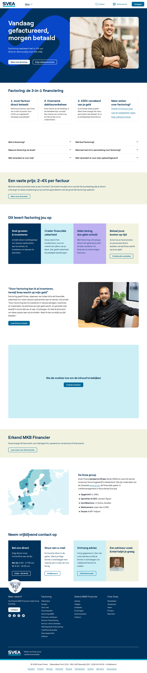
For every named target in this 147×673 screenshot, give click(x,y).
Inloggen (138, 4)
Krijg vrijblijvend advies (44, 62)
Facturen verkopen (49, 617)
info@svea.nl (52, 573)
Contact (14, 610)
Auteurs (77, 617)
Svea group (95, 485)
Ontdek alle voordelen (121, 256)
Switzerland (80, 669)
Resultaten (111, 601)
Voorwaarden (47, 610)
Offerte (44, 636)
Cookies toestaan (73, 385)
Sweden (31, 669)
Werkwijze (45, 601)
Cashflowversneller (49, 630)
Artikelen (78, 607)
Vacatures (111, 604)
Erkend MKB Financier (85, 596)
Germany (100, 669)
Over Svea (112, 596)
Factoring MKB (47, 614)
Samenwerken (80, 614)
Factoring (46, 596)
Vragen (77, 604)
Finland (40, 669)
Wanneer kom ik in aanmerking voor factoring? (107, 149)
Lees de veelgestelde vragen (123, 113)
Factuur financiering (49, 620)
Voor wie (45, 607)
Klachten (111, 614)
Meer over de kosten (19, 196)
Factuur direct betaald (50, 623)
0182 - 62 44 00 (21, 573)
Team (109, 607)
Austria (90, 669)
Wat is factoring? (40, 141)
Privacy (110, 610)
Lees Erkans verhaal (19, 323)
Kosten (44, 604)
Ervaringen (78, 610)
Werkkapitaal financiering (52, 627)
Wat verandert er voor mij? (40, 157)
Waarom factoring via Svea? (40, 149)
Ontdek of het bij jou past (122, 108)
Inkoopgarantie (47, 633)
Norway (49, 669)
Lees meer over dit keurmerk (23, 450)
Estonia (69, 669)
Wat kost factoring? (107, 141)
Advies (77, 601)
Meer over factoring (19, 62)
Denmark (59, 669)
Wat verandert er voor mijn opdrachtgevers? (107, 157)
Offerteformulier (87, 573)
